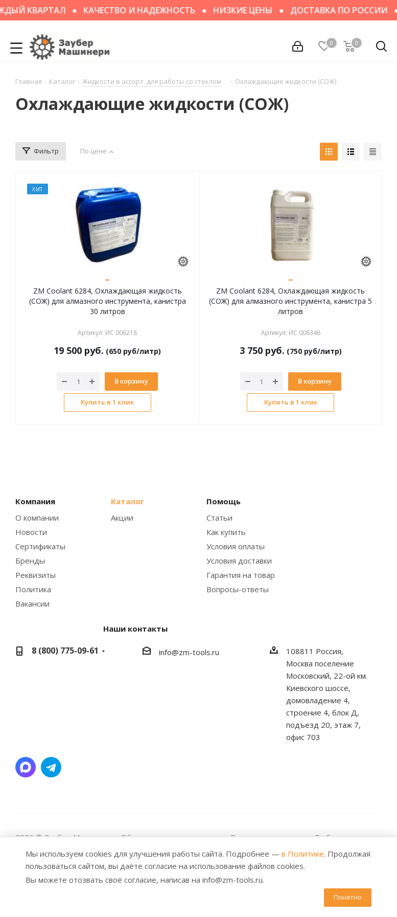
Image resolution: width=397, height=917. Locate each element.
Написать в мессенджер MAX (25, 767)
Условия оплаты (235, 546)
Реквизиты (35, 575)
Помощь (223, 501)
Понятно (348, 897)
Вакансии (32, 603)
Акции (122, 517)
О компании (37, 517)
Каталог (127, 501)
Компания (35, 501)
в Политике (303, 853)
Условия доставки (239, 560)
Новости (31, 532)
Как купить (226, 532)
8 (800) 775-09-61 (65, 650)
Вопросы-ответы (237, 589)
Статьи (219, 517)
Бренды (30, 560)
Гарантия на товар (240, 575)
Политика (33, 589)
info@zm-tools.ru (189, 652)
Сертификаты (40, 546)
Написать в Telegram (51, 767)
